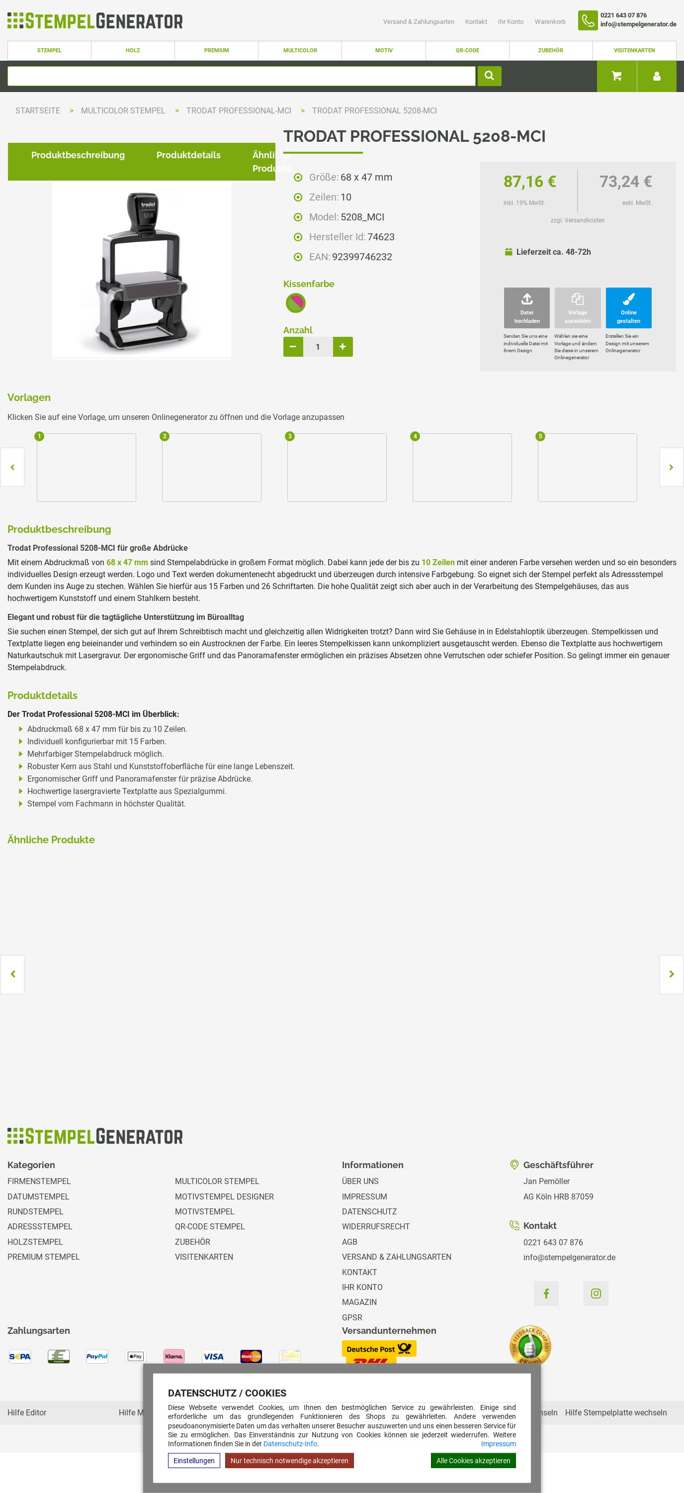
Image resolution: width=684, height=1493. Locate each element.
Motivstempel (205, 1252)
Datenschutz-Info (290, 1444)
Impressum (498, 1444)
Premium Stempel (43, 1297)
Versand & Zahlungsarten (419, 21)
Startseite (37, 110)
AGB (349, 1282)
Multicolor (300, 50)
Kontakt (477, 21)
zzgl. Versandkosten (578, 220)
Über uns (360, 1222)
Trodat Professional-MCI (239, 110)
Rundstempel (35, 1252)
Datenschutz (369, 1252)
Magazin (359, 1343)
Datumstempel (38, 1237)
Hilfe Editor (26, 1453)
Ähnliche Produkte (285, 535)
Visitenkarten (634, 50)
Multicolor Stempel (124, 110)
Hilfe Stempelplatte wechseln (616, 1453)
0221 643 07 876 (553, 1283)
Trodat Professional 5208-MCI (374, 110)
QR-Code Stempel (210, 1267)
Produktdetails (181, 535)
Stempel (49, 50)
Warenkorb (550, 21)
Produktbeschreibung (70, 535)
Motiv (384, 50)
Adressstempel (40, 1267)
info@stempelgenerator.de (569, 1297)
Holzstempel (35, 1282)
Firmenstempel (39, 1222)
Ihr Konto (511, 21)
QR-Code (467, 50)
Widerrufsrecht (376, 1267)
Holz (133, 50)
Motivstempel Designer (224, 1237)
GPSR (352, 1358)
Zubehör (550, 50)
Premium (216, 50)
